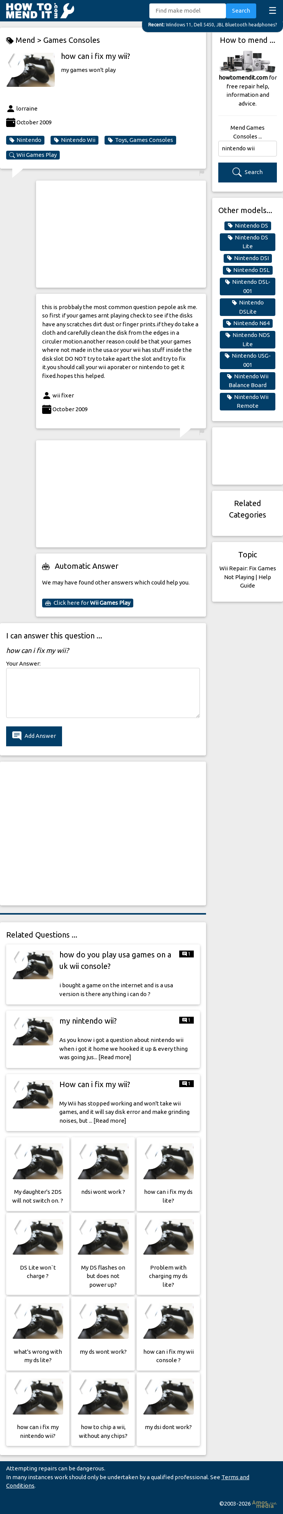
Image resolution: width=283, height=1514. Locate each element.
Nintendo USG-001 (247, 360)
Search (241, 10)
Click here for (87, 602)
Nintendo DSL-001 (247, 286)
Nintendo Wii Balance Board (247, 380)
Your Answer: (23, 663)
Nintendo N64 (248, 323)
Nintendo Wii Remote (247, 401)
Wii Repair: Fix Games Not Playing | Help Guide (247, 577)
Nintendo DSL (248, 270)
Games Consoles (71, 40)
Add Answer (34, 736)
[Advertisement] (121, 234)
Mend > (24, 40)
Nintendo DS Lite (247, 241)
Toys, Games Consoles (140, 140)
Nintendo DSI (248, 258)
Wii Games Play (33, 154)
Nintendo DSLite (248, 306)
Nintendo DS (247, 225)
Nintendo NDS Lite (247, 339)
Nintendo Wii (74, 140)
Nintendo (25, 140)
